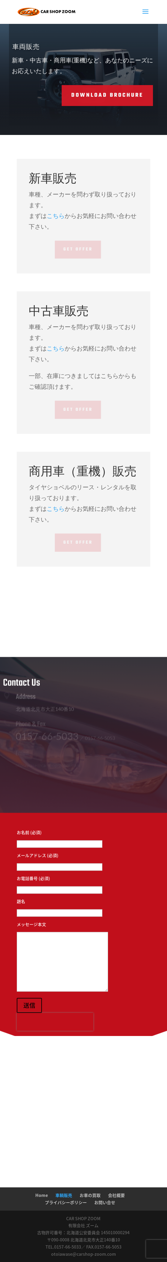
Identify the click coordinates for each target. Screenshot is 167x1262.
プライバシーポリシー (66, 1202)
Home (41, 1195)
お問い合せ (104, 1202)
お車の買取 (90, 1195)
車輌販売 (63, 1195)
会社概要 (116, 1195)
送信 (29, 1014)
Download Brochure (89, 95)
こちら (56, 215)
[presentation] (55, 1031)
